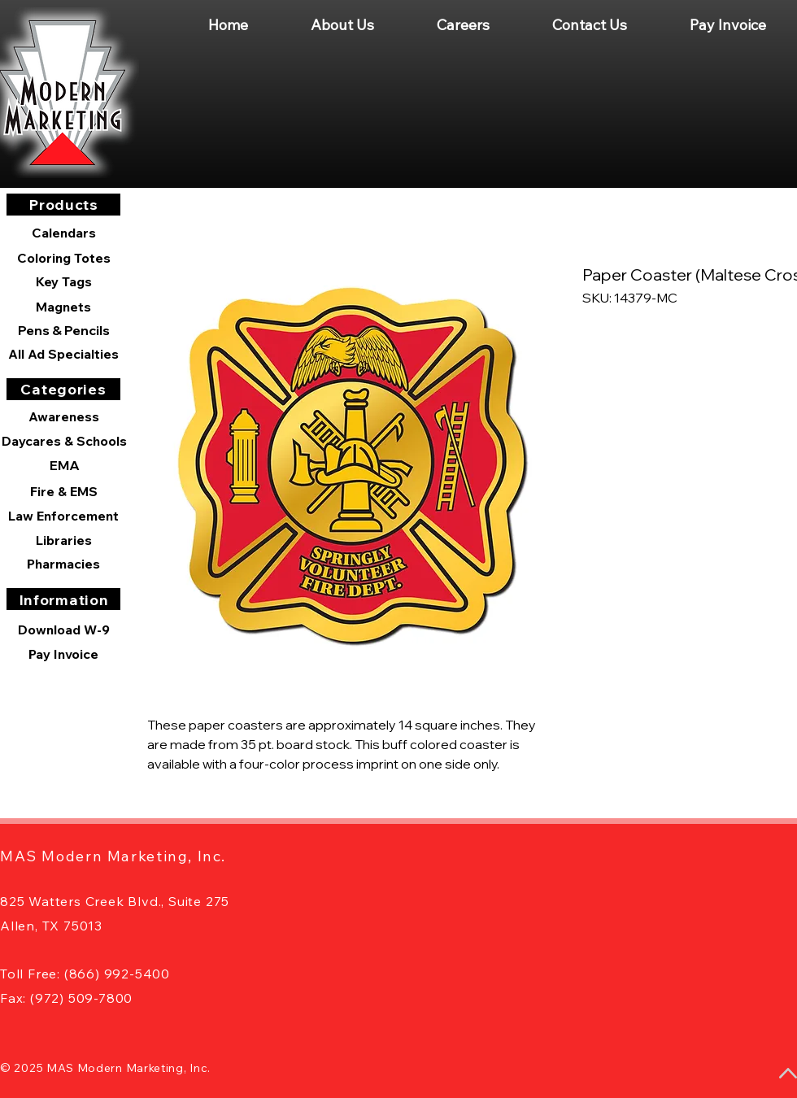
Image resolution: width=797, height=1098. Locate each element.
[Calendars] (63, 233)
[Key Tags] (63, 281)
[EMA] (64, 465)
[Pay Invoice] (63, 653)
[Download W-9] (63, 629)
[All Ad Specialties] (63, 353)
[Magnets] (63, 306)
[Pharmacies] (63, 563)
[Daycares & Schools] (64, 440)
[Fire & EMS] (63, 491)
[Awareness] (63, 416)
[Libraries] (63, 540)
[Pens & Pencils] (63, 330)
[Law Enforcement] (63, 515)
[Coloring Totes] (63, 257)
